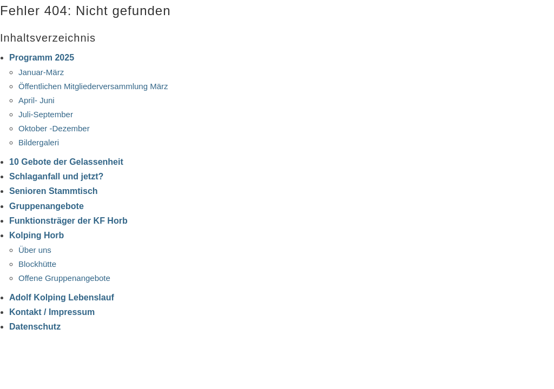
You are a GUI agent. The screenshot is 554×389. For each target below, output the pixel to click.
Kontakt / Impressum (52, 312)
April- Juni (36, 100)
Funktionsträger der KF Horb (68, 220)
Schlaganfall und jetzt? (56, 176)
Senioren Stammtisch (53, 191)
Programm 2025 (41, 57)
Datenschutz (35, 326)
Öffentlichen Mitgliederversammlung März (93, 86)
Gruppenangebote (46, 206)
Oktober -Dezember (54, 128)
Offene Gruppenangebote (64, 278)
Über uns (34, 249)
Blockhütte (37, 264)
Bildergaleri (38, 142)
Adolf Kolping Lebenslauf (61, 297)
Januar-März (41, 72)
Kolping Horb (36, 235)
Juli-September (45, 114)
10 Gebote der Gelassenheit (66, 161)
